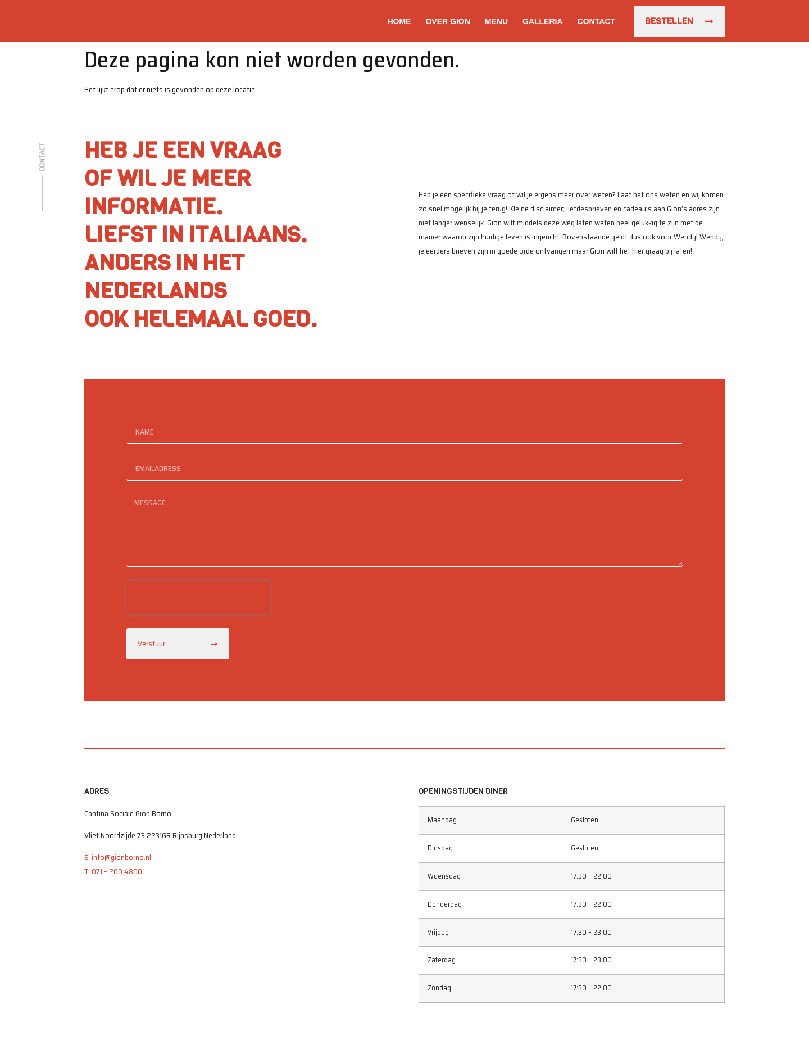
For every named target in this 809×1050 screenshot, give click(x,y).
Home (399, 21)
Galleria (542, 21)
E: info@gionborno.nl (117, 857)
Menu (496, 21)
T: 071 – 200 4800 (113, 871)
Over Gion (447, 21)
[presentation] (198, 597)
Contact (596, 21)
